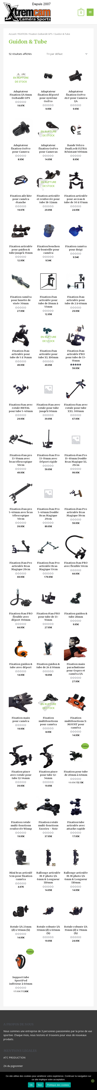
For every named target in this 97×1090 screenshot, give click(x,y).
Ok (31, 1085)
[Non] (92, 1081)
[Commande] (66, 43)
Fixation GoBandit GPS (40, 23)
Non (40, 1085)
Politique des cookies (58, 1085)
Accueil (12, 23)
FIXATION (22, 23)
